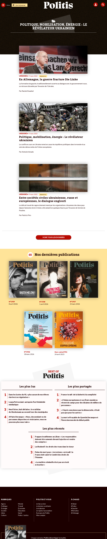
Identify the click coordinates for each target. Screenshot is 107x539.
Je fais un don (40, 452)
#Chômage (74, 461)
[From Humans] (52, 531)
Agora (3, 452)
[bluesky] (32, 531)
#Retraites (74, 459)
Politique (4, 454)
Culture (3, 464)
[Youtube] (38, 531)
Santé (20, 461)
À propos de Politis (42, 461)
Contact (8, 524)
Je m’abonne (40, 457)
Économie (21, 457)
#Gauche (74, 457)
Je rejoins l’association (43, 459)
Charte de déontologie (38, 524)
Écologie (4, 457)
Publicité (87, 524)
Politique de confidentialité (71, 524)
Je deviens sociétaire (43, 454)
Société (3, 459)
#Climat (73, 452)
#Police (73, 454)
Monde (20, 452)
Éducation (21, 459)
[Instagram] (45, 531)
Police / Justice (23, 464)
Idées (3, 461)
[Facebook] (25, 531)
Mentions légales (20, 524)
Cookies (97, 524)
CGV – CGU (53, 524)
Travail (20, 454)
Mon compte (40, 464)
